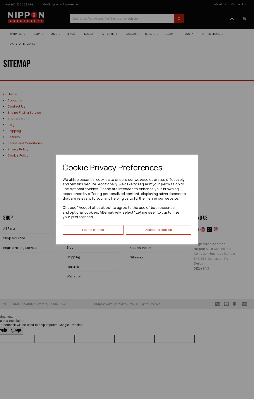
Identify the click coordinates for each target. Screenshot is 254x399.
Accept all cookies (158, 230)
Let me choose (93, 230)
